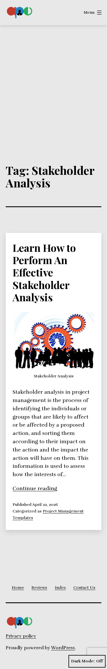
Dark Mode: (87, 661)
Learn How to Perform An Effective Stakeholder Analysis (44, 272)
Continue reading (35, 488)
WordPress (63, 648)
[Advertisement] (53, 81)
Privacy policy (21, 636)
